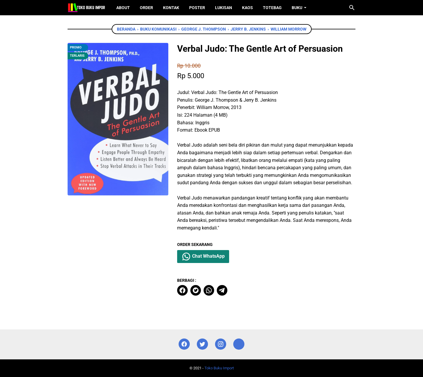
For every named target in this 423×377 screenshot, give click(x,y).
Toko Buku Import (219, 368)
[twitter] (195, 290)
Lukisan (223, 7)
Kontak (171, 7)
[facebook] (182, 290)
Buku (297, 7)
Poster (197, 7)
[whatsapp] (209, 290)
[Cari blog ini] (351, 7)
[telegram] (222, 290)
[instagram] (220, 344)
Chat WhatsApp (203, 256)
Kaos (247, 7)
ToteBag (272, 7)
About (123, 7)
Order (146, 7)
